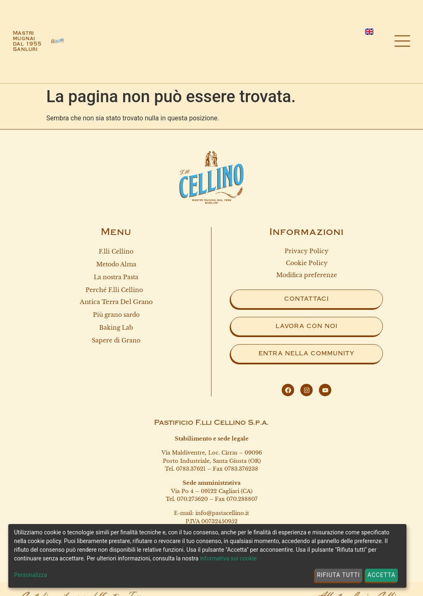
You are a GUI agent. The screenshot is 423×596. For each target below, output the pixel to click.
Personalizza (30, 575)
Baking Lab (116, 328)
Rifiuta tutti (338, 575)
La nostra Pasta (116, 277)
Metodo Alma (116, 264)
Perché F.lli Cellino (116, 290)
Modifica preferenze (306, 275)
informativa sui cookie (228, 558)
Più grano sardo (116, 315)
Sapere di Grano (116, 341)
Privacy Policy (306, 251)
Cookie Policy (307, 263)
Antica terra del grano (116, 302)
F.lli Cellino (116, 251)
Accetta (382, 575)
